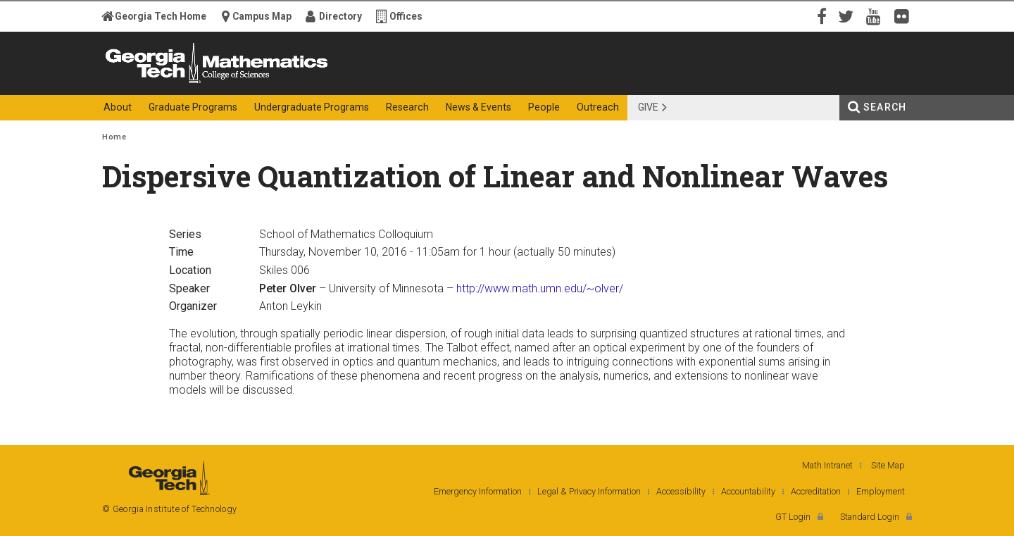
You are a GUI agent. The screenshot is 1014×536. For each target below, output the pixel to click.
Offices (406, 16)
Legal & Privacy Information (589, 491)
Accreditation (816, 491)
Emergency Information (478, 491)
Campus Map (262, 16)
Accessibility (681, 491)
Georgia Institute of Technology (157, 83)
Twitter (848, 15)
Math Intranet (827, 465)
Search (884, 107)
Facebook (820, 15)
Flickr (904, 15)
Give (648, 107)
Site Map (888, 465)
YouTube (876, 15)
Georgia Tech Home (160, 16)
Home (114, 137)
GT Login (792, 516)
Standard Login (869, 516)
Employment (880, 491)
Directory (340, 16)
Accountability (748, 491)
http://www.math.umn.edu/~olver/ (539, 288)
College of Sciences (351, 83)
